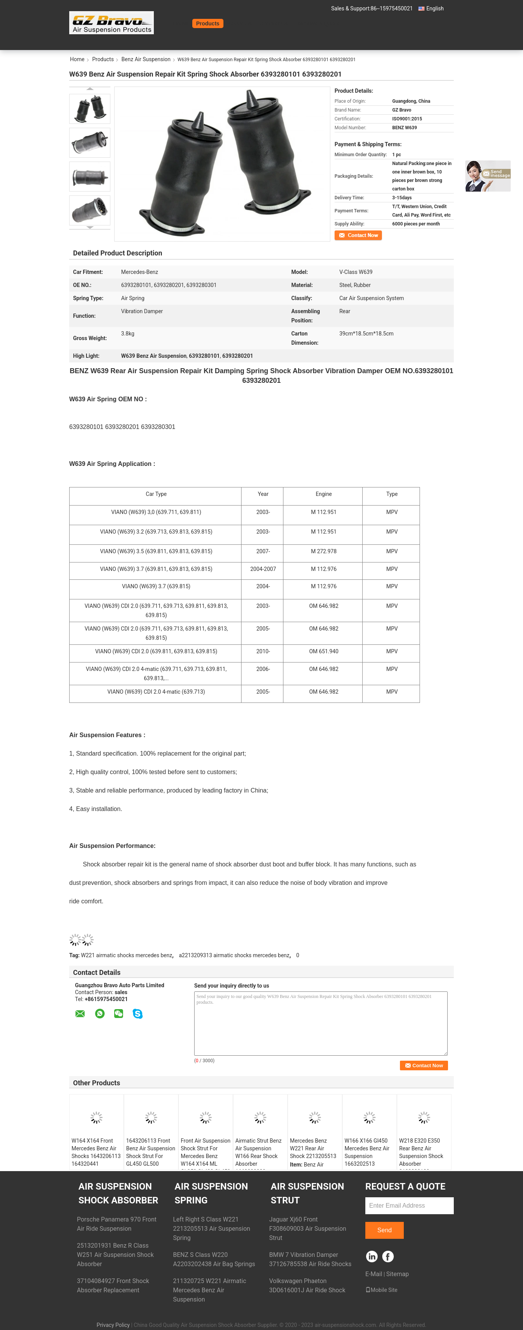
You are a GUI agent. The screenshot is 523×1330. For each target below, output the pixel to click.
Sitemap (397, 1274)
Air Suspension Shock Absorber (118, 1193)
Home (180, 23)
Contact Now (348, 234)
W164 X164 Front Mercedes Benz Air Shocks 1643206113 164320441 (96, 1152)
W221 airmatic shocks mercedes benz (126, 955)
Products (208, 23)
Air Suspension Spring (211, 1193)
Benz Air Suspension (146, 59)
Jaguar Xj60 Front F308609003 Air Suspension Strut (307, 1229)
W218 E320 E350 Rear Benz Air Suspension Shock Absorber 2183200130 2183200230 (421, 1160)
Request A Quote (318, 23)
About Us (240, 23)
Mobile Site (381, 1290)
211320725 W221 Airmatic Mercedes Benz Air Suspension (209, 1290)
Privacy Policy (113, 1325)
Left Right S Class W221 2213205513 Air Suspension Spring (211, 1229)
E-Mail (373, 1274)
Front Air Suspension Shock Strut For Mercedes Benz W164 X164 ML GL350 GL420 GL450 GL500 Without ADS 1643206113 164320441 (205, 1168)
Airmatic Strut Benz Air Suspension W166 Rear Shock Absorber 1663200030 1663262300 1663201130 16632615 (258, 1168)
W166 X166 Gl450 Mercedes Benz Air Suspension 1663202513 (367, 1152)
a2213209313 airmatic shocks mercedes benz (234, 955)
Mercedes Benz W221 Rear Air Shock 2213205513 (313, 1148)
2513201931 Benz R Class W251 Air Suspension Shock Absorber (115, 1255)
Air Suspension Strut (307, 1193)
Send (384, 1230)
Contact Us (274, 23)
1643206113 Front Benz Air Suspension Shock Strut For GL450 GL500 (150, 1152)
